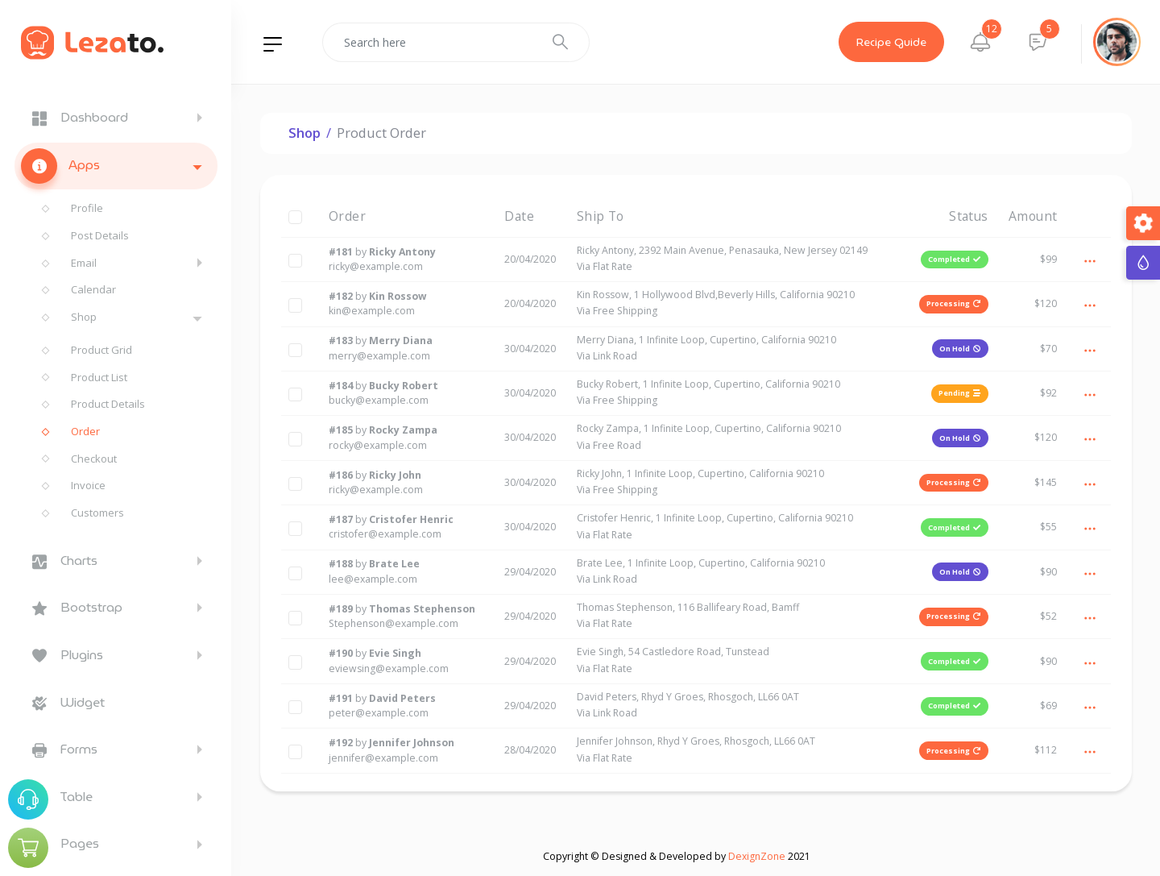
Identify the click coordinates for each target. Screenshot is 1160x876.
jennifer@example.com (383, 758)
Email (84, 262)
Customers (97, 512)
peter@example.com (379, 713)
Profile (87, 208)
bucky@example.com (379, 400)
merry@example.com (379, 356)
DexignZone (756, 856)
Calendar (93, 289)
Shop (84, 316)
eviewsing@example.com (389, 668)
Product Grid (101, 350)
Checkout (94, 458)
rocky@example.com (378, 445)
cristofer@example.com (385, 534)
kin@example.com (372, 311)
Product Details (108, 403)
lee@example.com (373, 579)
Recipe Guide (891, 42)
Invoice (88, 485)
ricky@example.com (376, 266)
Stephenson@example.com (393, 623)
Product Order (381, 132)
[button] (980, 42)
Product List (99, 377)
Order (85, 431)
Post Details (100, 235)
